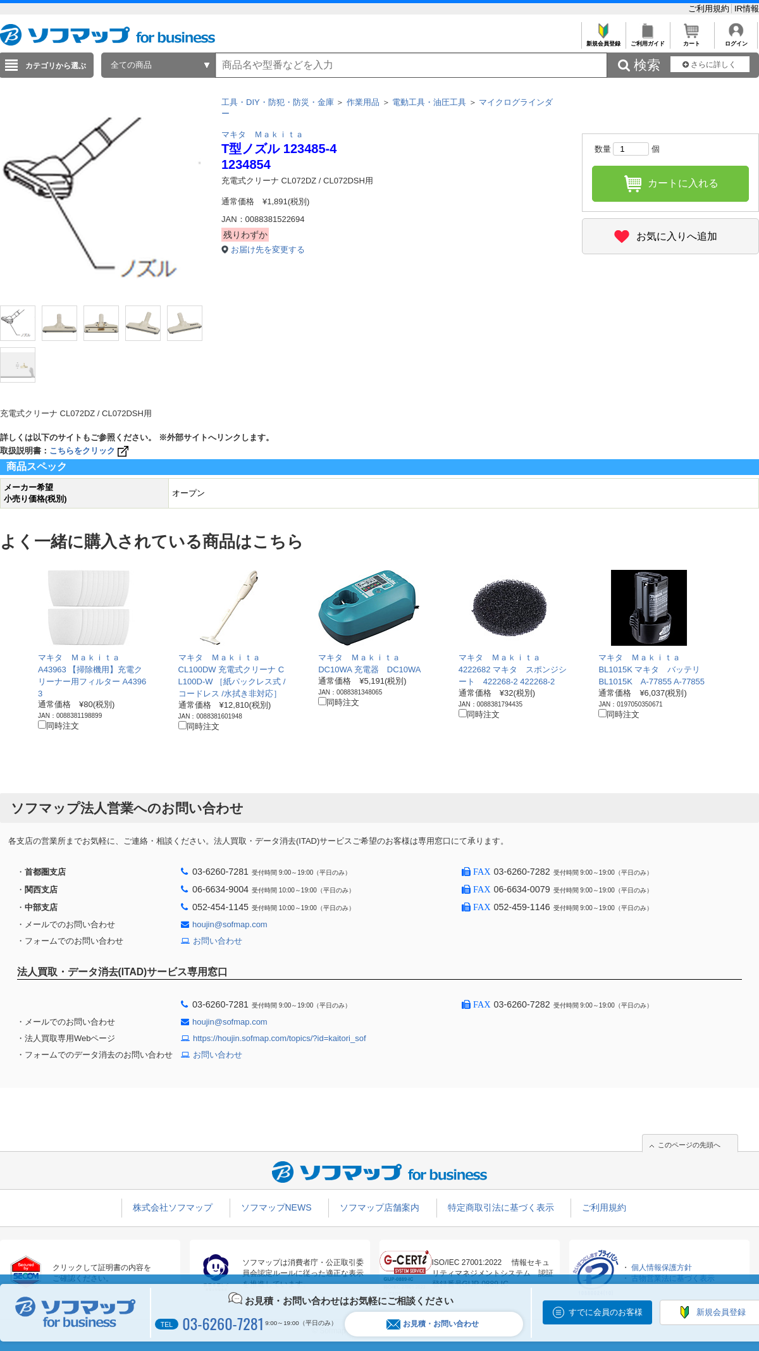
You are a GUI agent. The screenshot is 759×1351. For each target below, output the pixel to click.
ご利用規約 (710, 8)
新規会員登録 (603, 40)
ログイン (735, 40)
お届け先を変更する (268, 249)
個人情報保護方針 (661, 1267)
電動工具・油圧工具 (429, 102)
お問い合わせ (217, 941)
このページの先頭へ (689, 1145)
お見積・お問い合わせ (432, 1324)
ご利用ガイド (647, 40)
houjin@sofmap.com (230, 924)
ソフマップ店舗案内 (379, 1207)
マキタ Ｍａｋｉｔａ (262, 134)
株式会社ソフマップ (173, 1207)
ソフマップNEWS (276, 1207)
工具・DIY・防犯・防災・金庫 (277, 102)
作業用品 (363, 102)
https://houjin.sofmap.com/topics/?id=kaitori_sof (279, 1038)
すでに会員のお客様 (606, 1312)
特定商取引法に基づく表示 (501, 1207)
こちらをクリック (90, 450)
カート (691, 40)
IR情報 (746, 8)
